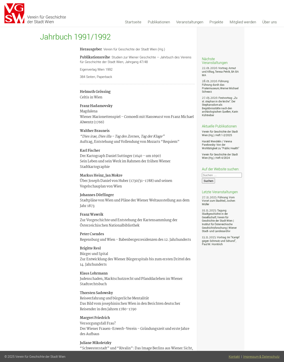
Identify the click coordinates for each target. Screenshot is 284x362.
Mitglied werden (243, 21)
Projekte (216, 21)
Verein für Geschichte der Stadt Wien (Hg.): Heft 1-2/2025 (220, 133)
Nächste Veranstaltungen (215, 60)
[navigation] (201, 22)
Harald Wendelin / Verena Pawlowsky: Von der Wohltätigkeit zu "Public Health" (220, 144)
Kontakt (234, 357)
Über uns (269, 21)
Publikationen (159, 21)
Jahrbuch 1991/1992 (75, 36)
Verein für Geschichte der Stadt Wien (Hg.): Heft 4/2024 (220, 156)
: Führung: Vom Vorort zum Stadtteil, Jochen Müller (218, 200)
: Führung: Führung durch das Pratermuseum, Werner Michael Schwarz (220, 86)
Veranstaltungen (189, 21)
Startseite (133, 21)
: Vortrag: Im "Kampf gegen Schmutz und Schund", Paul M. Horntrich (220, 240)
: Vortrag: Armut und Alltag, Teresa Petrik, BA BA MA (220, 71)
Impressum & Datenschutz (261, 357)
